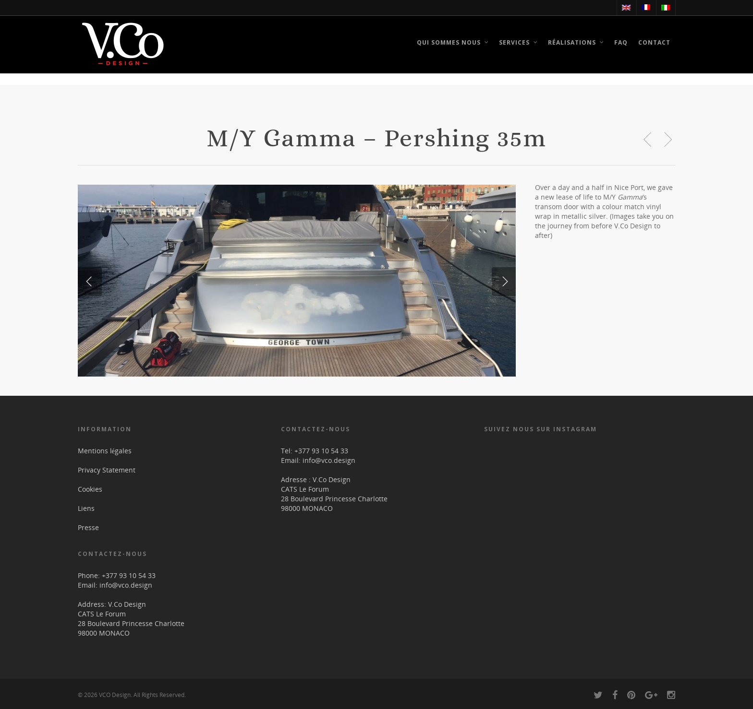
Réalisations (576, 44)
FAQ (621, 42)
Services (518, 44)
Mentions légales (105, 450)
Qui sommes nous (453, 44)
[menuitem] (626, 7)
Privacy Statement (106, 469)
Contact (654, 42)
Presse (88, 527)
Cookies (90, 488)
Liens (86, 507)
